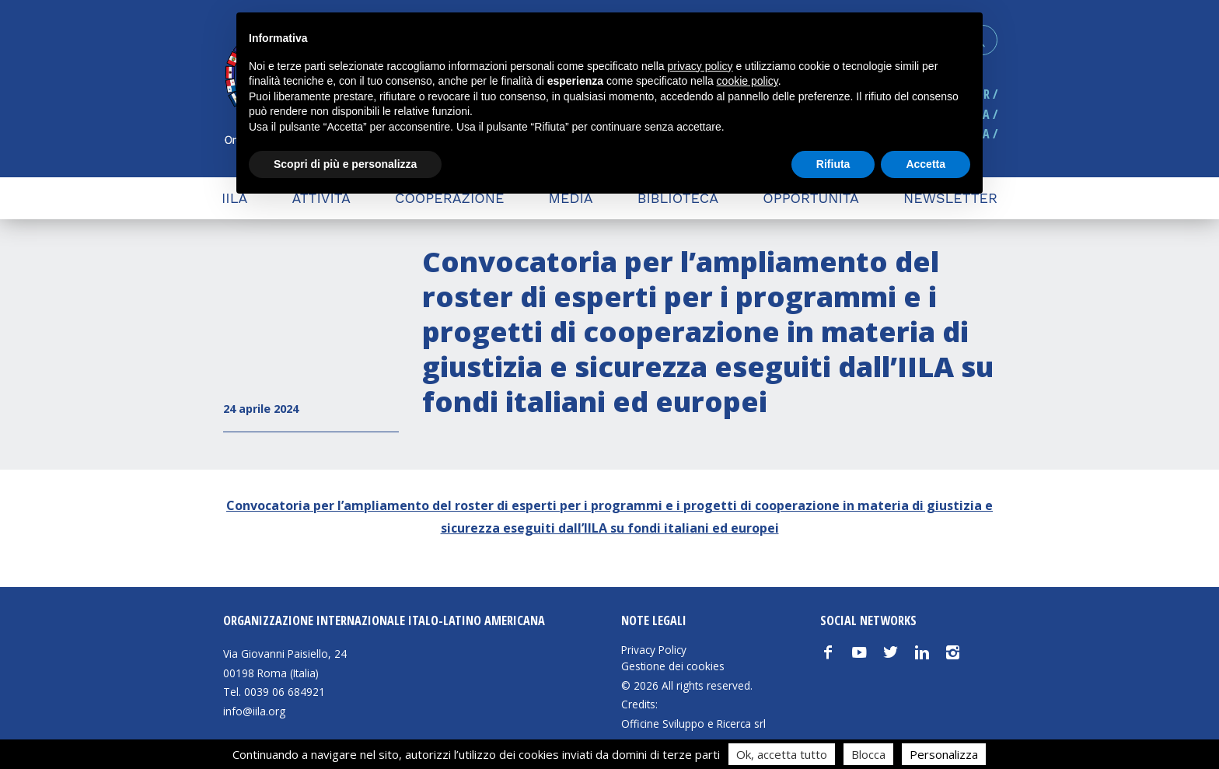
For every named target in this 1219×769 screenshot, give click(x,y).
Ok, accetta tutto (781, 754)
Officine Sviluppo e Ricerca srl (693, 723)
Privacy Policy (653, 650)
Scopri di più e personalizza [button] (345, 164)
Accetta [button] (925, 164)
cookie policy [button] (747, 81)
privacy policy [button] (700, 66)
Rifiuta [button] (833, 164)
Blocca (868, 754)
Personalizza (944, 754)
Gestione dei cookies (673, 666)
